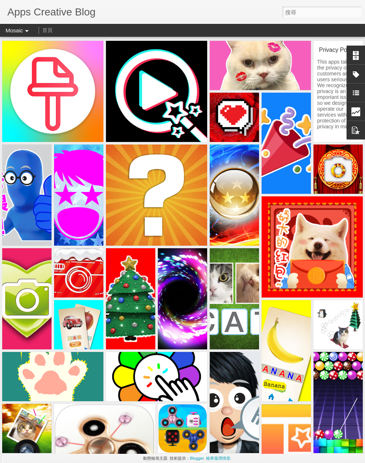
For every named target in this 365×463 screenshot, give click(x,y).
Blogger (196, 458)
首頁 (47, 30)
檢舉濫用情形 (218, 458)
